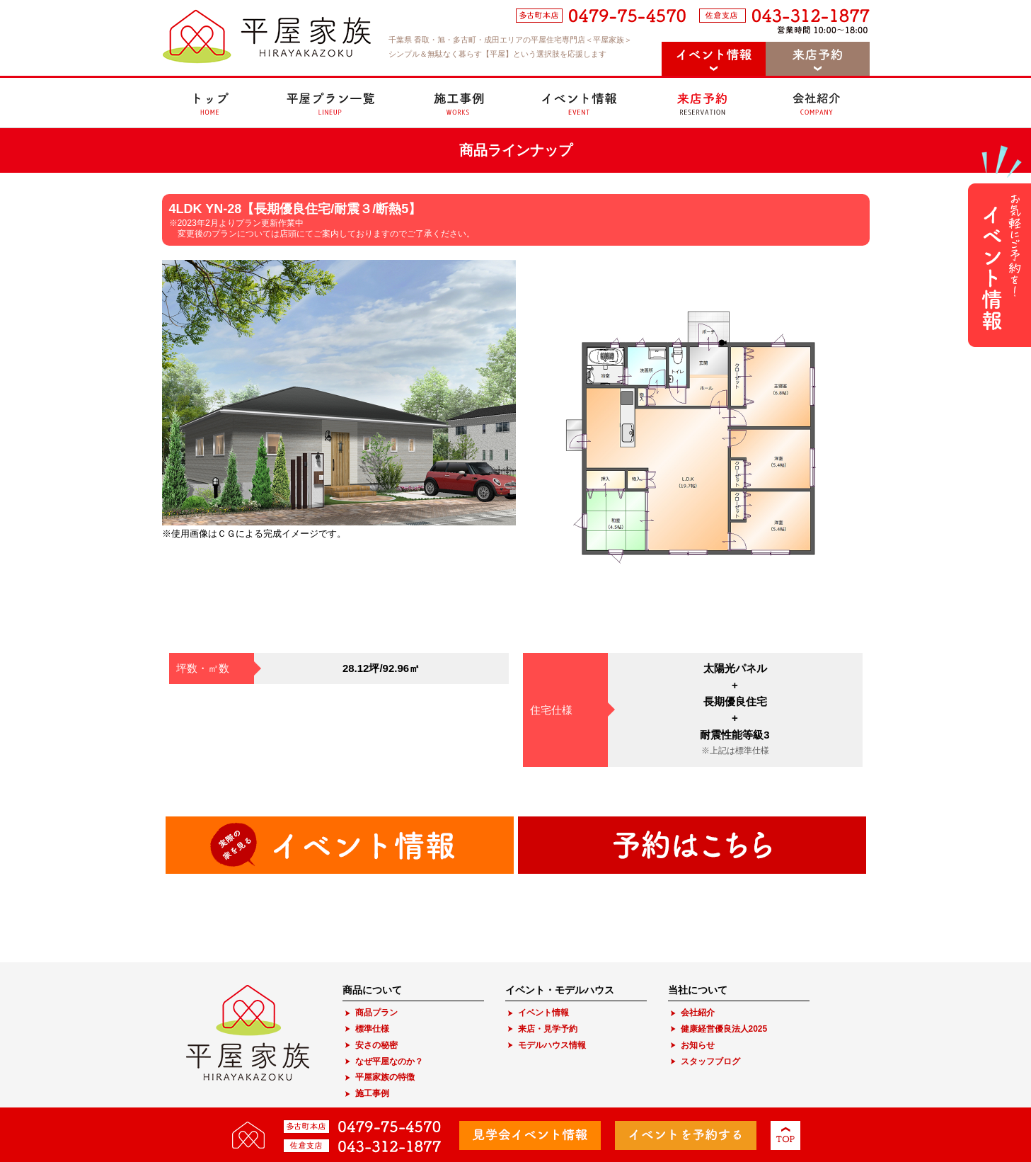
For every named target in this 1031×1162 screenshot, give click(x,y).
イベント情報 (543, 1013)
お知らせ (698, 1045)
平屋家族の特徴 (385, 1077)
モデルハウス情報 (552, 1045)
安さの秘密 (376, 1045)
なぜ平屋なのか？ (389, 1061)
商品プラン (376, 1013)
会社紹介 (698, 1013)
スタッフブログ (710, 1061)
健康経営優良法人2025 (724, 1029)
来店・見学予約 (547, 1029)
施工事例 (372, 1093)
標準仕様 (372, 1029)
